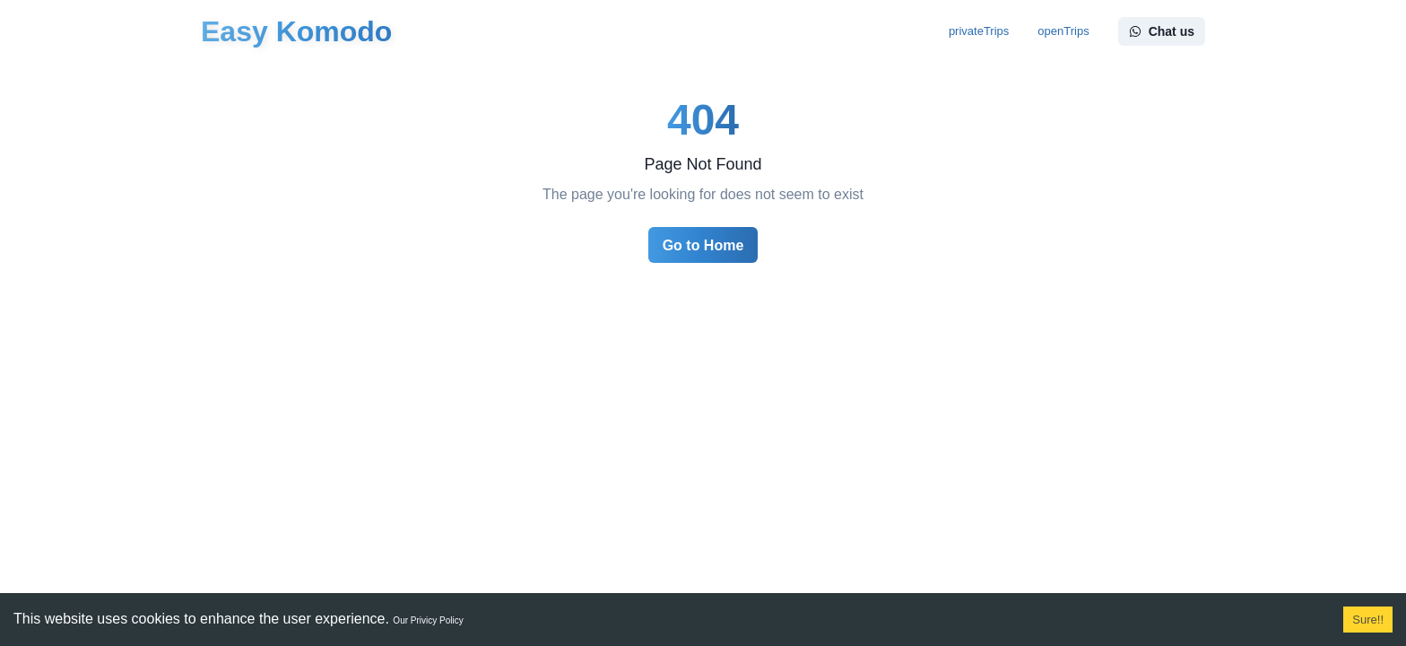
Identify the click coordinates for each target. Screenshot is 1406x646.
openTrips (1063, 31)
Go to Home (703, 245)
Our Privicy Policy (428, 620)
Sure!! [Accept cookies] (1368, 619)
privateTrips (979, 31)
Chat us (1161, 31)
